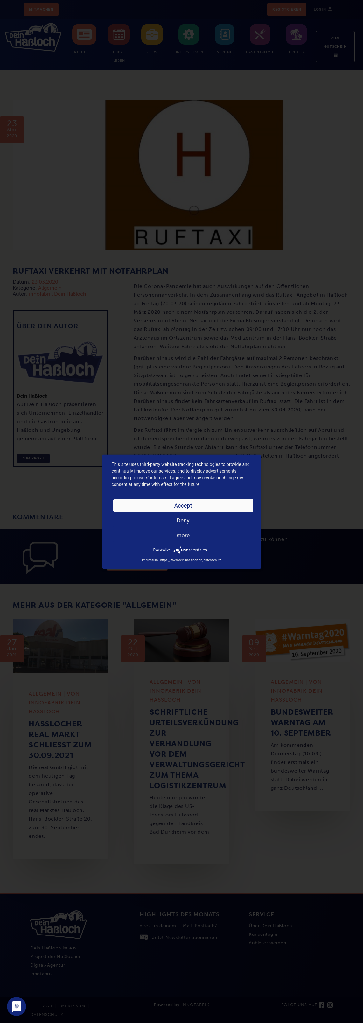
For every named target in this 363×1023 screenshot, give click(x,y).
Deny (183, 520)
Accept (183, 505)
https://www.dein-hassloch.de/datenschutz (190, 560)
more (183, 535)
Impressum (150, 560)
